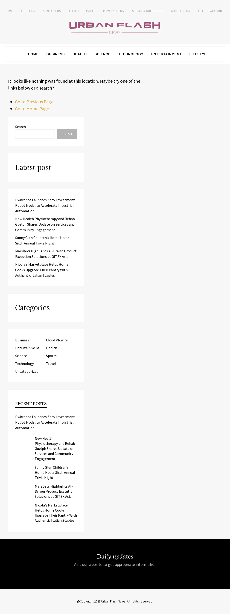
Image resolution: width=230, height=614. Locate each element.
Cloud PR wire (57, 340)
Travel (51, 363)
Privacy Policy (113, 11)
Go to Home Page (32, 108)
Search (20, 126)
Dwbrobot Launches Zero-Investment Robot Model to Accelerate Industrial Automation (45, 205)
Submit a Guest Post (147, 11)
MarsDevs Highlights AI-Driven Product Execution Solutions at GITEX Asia (55, 491)
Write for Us (180, 11)
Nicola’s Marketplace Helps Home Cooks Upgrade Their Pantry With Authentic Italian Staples (41, 270)
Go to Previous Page (34, 102)
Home (9, 11)
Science (103, 54)
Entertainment (166, 54)
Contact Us (52, 11)
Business (56, 54)
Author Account (211, 11)
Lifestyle (199, 54)
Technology (130, 54)
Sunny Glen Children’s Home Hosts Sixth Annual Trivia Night (55, 472)
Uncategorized (26, 371)
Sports (51, 355)
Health (80, 54)
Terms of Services (82, 11)
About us (28, 11)
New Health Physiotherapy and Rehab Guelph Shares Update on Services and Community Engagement (45, 224)
